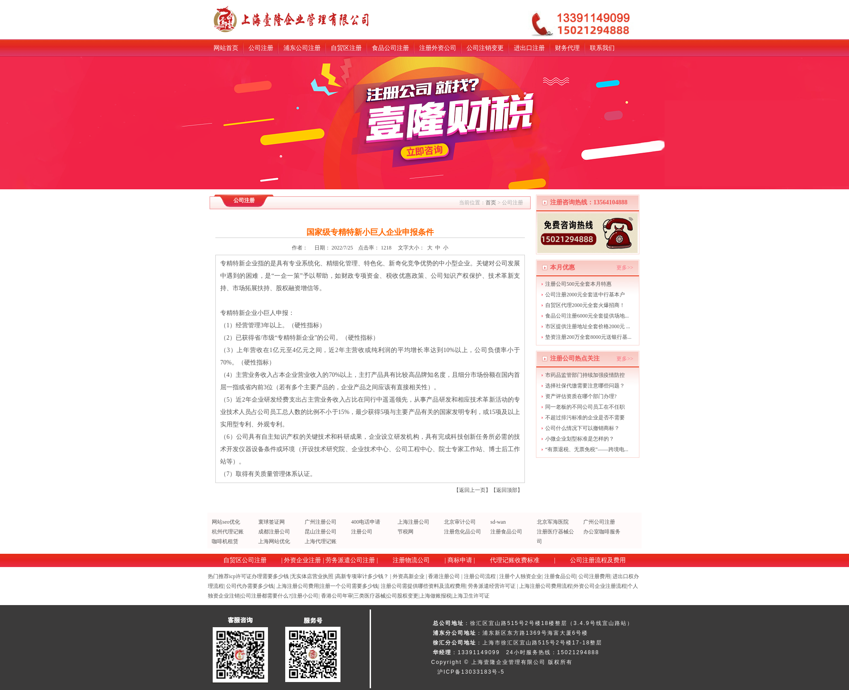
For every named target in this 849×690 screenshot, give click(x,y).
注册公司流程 (480, 576)
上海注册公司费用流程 (545, 586)
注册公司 (361, 532)
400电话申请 (365, 522)
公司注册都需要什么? (266, 596)
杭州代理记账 (228, 532)
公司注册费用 (594, 576)
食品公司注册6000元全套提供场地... (587, 316)
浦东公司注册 (302, 48)
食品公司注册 (390, 48)
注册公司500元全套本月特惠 (578, 284)
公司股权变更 (402, 596)
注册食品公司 (506, 532)
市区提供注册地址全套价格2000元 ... (587, 326)
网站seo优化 (226, 522)
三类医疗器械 (370, 596)
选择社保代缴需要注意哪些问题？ (585, 386)
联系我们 (602, 48)
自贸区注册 (346, 48)
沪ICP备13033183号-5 (471, 672)
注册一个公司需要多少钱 (349, 586)
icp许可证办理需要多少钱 (259, 576)
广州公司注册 (599, 522)
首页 (491, 202)
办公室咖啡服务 (601, 532)
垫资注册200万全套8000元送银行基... (588, 337)
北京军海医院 (553, 522)
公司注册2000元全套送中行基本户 (585, 294)
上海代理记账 (321, 541)
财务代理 (567, 48)
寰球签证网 (271, 522)
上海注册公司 (413, 522)
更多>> (624, 267)
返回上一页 (472, 490)
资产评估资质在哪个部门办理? (580, 396)
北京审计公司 (460, 522)
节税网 (405, 532)
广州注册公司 (321, 522)
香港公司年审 (337, 596)
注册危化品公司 (462, 532)
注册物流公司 (411, 560)
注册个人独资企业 (520, 576)
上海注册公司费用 (297, 586)
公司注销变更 (485, 48)
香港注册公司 (444, 576)
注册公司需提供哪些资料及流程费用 (423, 586)
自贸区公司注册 (245, 560)
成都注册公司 (274, 532)
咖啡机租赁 (225, 541)
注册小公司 (305, 596)
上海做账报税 (435, 596)
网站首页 (226, 48)
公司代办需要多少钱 (250, 586)
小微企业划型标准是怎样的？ (579, 439)
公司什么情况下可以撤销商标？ (582, 428)
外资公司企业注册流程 (600, 586)
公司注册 (261, 48)
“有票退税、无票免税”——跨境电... (586, 449)
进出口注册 (529, 48)
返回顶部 (506, 490)
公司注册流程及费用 (598, 560)
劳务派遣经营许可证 (492, 586)
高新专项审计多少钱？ (362, 576)
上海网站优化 (274, 541)
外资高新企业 (408, 576)
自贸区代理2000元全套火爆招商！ (585, 305)
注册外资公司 (437, 48)
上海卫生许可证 (471, 596)
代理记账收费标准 (514, 560)
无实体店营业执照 (312, 576)
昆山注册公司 (321, 532)
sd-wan (498, 522)
